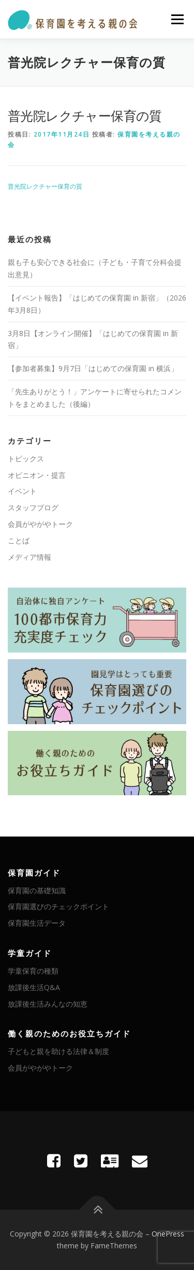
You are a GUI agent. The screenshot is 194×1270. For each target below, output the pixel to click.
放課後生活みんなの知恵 (47, 1004)
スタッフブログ (33, 507)
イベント (22, 491)
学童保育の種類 (33, 971)
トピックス (26, 458)
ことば (18, 540)
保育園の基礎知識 (37, 890)
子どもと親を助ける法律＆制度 (58, 1051)
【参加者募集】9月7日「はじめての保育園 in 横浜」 (93, 368)
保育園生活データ (37, 923)
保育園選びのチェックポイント (58, 906)
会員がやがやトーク (40, 524)
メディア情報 (29, 557)
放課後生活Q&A (34, 987)
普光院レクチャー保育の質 (45, 186)
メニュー (177, 19)
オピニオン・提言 (37, 475)
